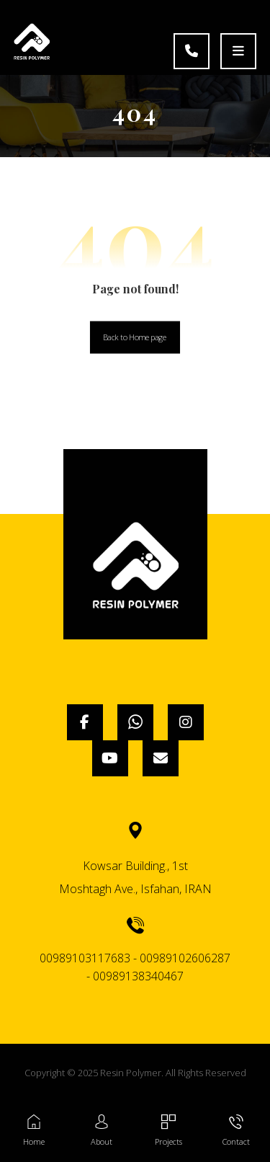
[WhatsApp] (135, 722)
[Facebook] (85, 722)
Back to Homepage (135, 337)
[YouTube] (110, 758)
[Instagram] (186, 722)
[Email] (161, 758)
